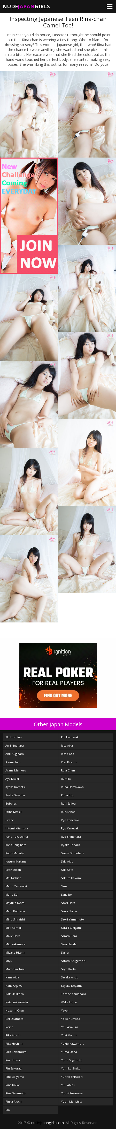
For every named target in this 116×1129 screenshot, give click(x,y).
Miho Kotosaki (15, 911)
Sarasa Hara (69, 936)
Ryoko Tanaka (70, 845)
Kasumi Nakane (16, 861)
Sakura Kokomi (71, 878)
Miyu (8, 961)
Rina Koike (12, 1085)
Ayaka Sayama (15, 795)
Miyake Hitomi (15, 952)
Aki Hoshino (13, 737)
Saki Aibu (67, 861)
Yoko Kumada (70, 1019)
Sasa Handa (68, 944)
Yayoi (64, 1010)
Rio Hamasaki (70, 737)
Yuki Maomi (69, 1035)
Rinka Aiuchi (13, 1101)
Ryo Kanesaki (70, 820)
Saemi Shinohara (72, 853)
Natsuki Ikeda (14, 994)
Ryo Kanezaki (70, 828)
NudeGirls (26, 6)
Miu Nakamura (15, 944)
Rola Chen (68, 770)
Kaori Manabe (15, 853)
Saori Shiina (69, 911)
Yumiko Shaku (71, 1068)
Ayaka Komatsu (15, 787)
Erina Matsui (13, 812)
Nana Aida (12, 977)
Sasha (65, 952)
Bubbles (11, 803)
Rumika (66, 779)
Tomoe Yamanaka (73, 994)
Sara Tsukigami (71, 928)
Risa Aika (67, 745)
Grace (9, 820)
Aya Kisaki (12, 779)
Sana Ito (66, 894)
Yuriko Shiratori (72, 1077)
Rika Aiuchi (12, 1035)
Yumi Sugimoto (71, 1060)
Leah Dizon (13, 870)
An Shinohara (14, 745)
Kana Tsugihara (15, 845)
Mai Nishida (13, 878)
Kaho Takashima (16, 836)
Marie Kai (11, 894)
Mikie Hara (12, 936)
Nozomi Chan (14, 1010)
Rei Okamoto (14, 1019)
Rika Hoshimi (14, 1043)
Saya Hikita (68, 969)
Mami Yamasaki (16, 886)
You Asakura (69, 1027)
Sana (64, 886)
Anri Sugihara (14, 754)
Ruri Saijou (68, 803)
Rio (7, 1110)
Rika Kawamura (16, 1052)
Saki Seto (67, 870)
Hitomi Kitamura (16, 828)
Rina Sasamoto (15, 1093)
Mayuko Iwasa (15, 903)
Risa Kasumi (69, 762)
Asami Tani (12, 762)
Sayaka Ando (69, 977)
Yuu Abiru (68, 1085)
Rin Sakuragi (13, 1068)
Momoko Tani (15, 969)
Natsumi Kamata (16, 1002)
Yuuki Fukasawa (72, 1093)
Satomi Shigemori (73, 961)
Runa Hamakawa (72, 787)
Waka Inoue (69, 1002)
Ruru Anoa (68, 812)
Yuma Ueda (69, 1052)
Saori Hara (68, 903)
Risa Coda (67, 754)
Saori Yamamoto (72, 919)
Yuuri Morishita (71, 1101)
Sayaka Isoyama (71, 985)
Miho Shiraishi (15, 919)
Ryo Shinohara (71, 836)
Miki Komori (13, 928)
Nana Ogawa (13, 985)
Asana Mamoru (15, 770)
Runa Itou (67, 795)
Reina (9, 1027)
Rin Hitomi (12, 1060)
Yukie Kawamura (72, 1043)
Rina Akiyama (14, 1077)
